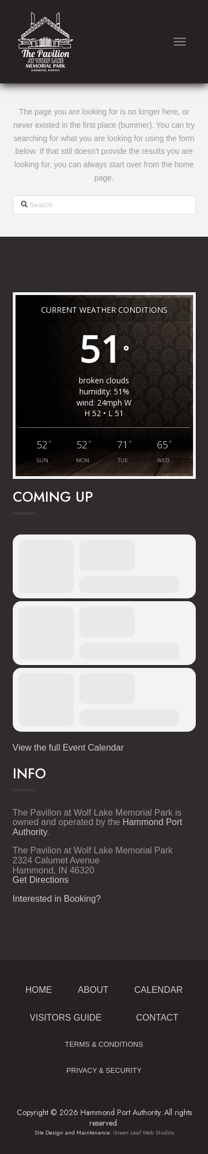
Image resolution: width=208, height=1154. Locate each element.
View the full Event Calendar (68, 747)
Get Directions (41, 880)
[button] (180, 42)
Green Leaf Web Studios (143, 1132)
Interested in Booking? (57, 898)
